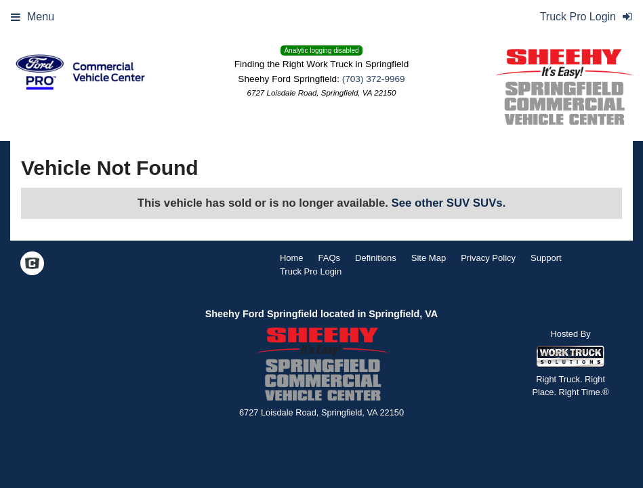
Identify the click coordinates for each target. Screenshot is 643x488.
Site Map (428, 258)
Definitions (375, 258)
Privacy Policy (488, 258)
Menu (32, 16)
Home (292, 258)
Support (546, 258)
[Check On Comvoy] (32, 264)
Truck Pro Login (310, 271)
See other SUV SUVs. (449, 203)
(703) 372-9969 (373, 79)
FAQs (329, 258)
